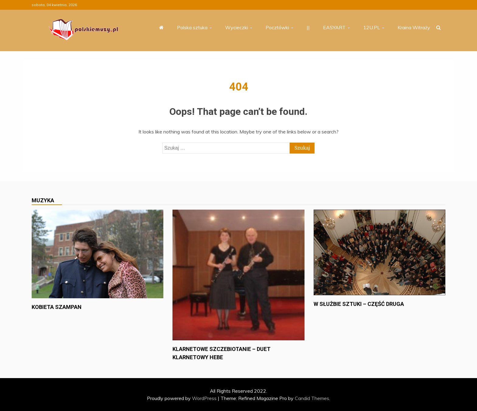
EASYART (334, 27)
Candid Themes (312, 398)
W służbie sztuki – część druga (359, 304)
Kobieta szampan (57, 307)
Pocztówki (277, 27)
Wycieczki (236, 27)
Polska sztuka (192, 27)
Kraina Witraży (414, 27)
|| (308, 27)
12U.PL (371, 27)
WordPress (204, 398)
